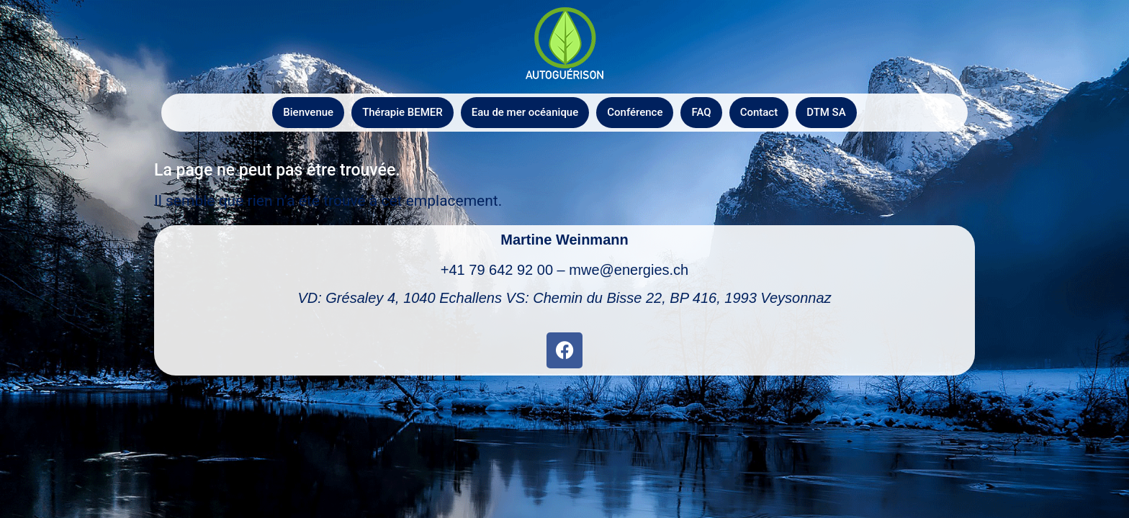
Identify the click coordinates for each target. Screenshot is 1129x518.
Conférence (634, 112)
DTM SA (825, 112)
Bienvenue (308, 112)
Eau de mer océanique (525, 112)
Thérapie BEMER (402, 112)
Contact (759, 112)
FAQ (701, 112)
